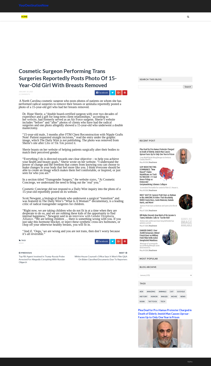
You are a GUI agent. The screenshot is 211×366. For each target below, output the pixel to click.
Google (181, 291)
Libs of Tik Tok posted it (60, 143)
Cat (171, 291)
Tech (162, 301)
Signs (142, 301)
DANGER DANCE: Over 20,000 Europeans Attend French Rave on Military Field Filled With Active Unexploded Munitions (149, 235)
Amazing (151, 291)
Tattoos (152, 301)
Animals (162, 291)
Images (164, 296)
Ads (141, 291)
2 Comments (24, 94)
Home (24, 16)
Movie (174, 296)
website (32, 119)
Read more (153, 162)
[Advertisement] (73, 45)
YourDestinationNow (34, 5)
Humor (154, 296)
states (92, 179)
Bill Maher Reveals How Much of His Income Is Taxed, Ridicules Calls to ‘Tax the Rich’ (158, 216)
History (143, 296)
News (21, 243)
